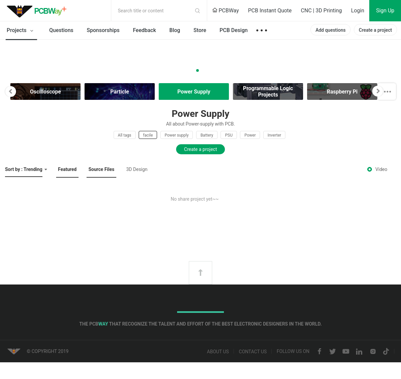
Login (357, 10)
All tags (124, 135)
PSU (228, 135)
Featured (67, 169)
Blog (174, 30)
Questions (61, 30)
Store (199, 30)
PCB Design (234, 30)
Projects (21, 31)
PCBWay (225, 10)
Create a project (375, 30)
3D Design (136, 169)
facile (148, 135)
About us (218, 351)
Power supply (177, 135)
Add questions (330, 30)
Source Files (102, 169)
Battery (206, 135)
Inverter (274, 135)
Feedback (144, 30)
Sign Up (385, 10)
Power (250, 135)
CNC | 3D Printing (321, 10)
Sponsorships (103, 30)
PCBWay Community (38, 10)
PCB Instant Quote (270, 10)
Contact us (253, 351)
